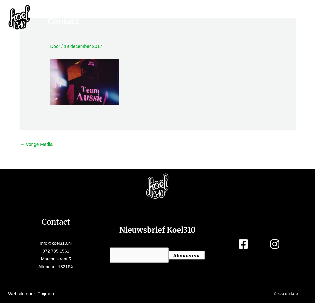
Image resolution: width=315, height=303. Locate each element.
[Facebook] (300, 12)
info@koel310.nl (56, 243)
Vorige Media (36, 144)
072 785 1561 (56, 251)
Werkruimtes (78, 13)
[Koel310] (19, 16)
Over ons (210, 13)
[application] (105, 13)
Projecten (148, 13)
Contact (63, 21)
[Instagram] (302, 21)
